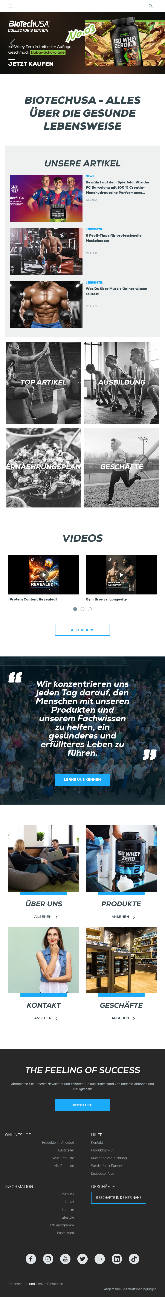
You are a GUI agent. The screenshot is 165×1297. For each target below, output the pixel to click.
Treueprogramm (62, 1225)
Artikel (69, 1202)
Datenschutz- (18, 1284)
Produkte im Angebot (58, 1142)
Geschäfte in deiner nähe (118, 1198)
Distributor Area (103, 1173)
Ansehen (43, 917)
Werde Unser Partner (106, 1166)
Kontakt (97, 1142)
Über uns (67, 1194)
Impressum (65, 1233)
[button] (12, 43)
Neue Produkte (63, 1158)
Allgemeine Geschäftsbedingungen (130, 1289)
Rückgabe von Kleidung (109, 1158)
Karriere (68, 1210)
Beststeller (66, 1150)
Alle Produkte (64, 1166)
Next (152, 611)
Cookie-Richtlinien (49, 1284)
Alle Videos (82, 630)
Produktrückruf (102, 1150)
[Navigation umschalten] (10, 6)
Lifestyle (67, 1217)
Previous (39, 611)
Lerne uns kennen (82, 780)
